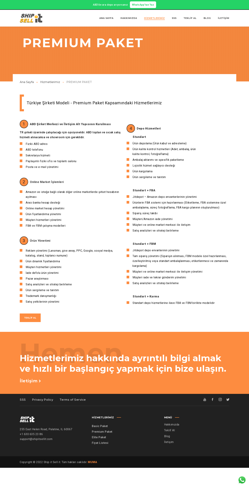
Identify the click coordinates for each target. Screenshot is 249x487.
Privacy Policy (42, 419)
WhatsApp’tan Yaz (143, 4)
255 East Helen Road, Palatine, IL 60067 (46, 448)
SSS (23, 419)
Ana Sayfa (27, 101)
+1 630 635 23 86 (31, 453)
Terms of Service (73, 419)
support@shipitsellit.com (36, 458)
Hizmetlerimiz (50, 101)
